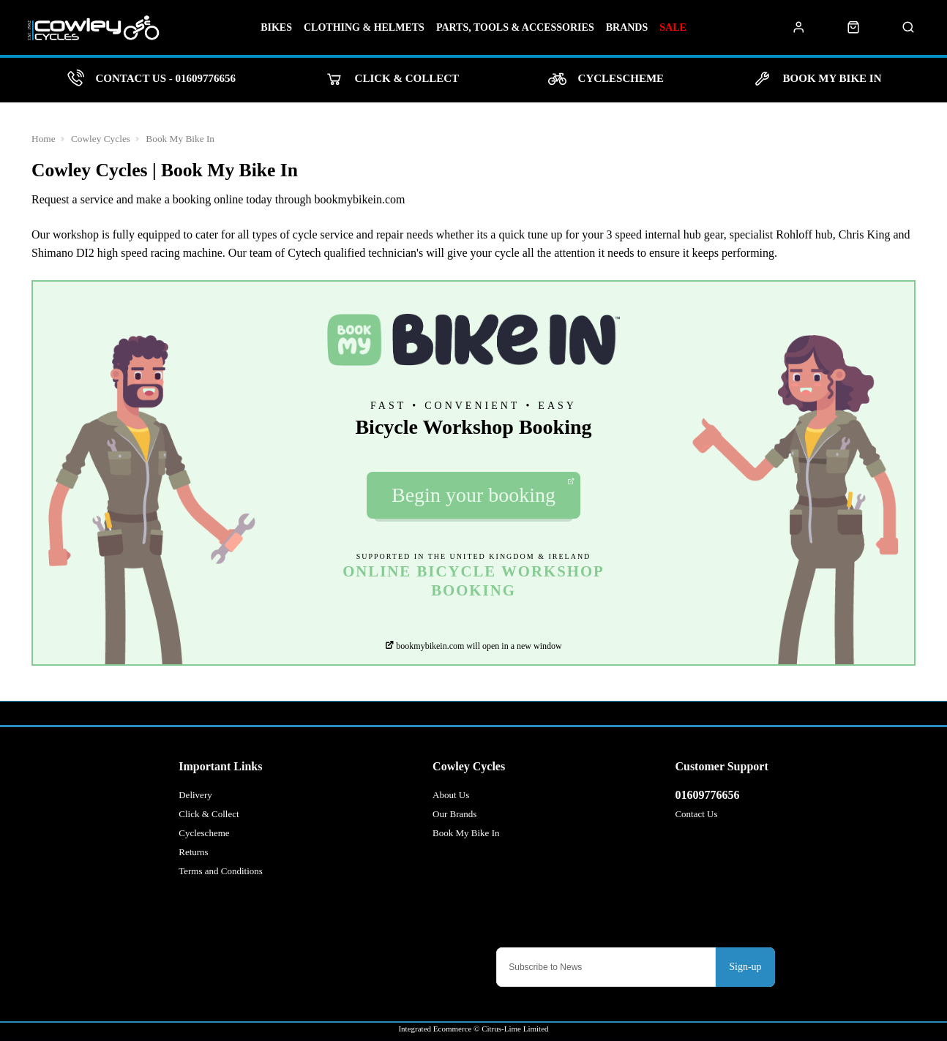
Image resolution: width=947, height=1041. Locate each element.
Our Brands (454, 813)
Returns (193, 851)
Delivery (195, 794)
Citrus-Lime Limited (515, 1028)
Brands (627, 28)
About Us (451, 794)
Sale (672, 28)
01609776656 (707, 795)
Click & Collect (209, 813)
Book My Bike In (180, 138)
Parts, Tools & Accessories (515, 28)
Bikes (276, 28)
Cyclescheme (204, 832)
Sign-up (745, 966)
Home (43, 138)
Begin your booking (483, 492)
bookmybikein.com (360, 199)
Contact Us (696, 813)
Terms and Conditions (221, 870)
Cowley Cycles (100, 138)
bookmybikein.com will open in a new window (473, 646)
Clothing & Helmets (364, 28)
